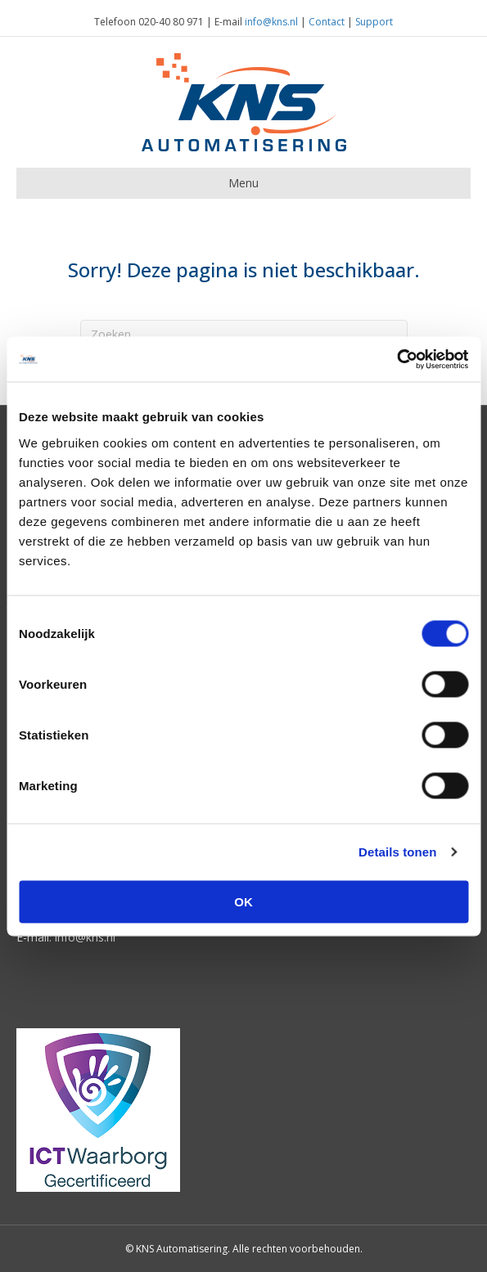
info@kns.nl (271, 22)
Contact (327, 22)
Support (374, 22)
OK (243, 901)
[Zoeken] (244, 334)
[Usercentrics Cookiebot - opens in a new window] (396, 359)
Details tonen (397, 852)
